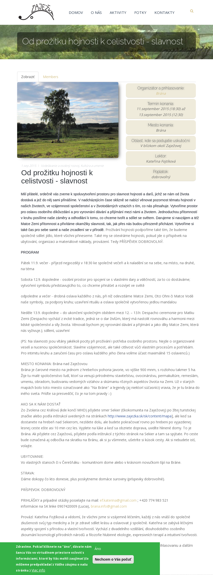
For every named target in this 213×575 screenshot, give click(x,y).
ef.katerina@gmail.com (118, 501)
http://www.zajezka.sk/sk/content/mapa (140, 416)
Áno (98, 550)
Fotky (140, 12)
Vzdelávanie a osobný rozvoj (60, 166)
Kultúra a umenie (92, 166)
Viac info (38, 571)
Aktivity (118, 12)
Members (50, 77)
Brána (161, 94)
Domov (76, 12)
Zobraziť (29, 79)
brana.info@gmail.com (109, 507)
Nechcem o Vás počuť (113, 561)
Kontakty (164, 12)
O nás (96, 12)
